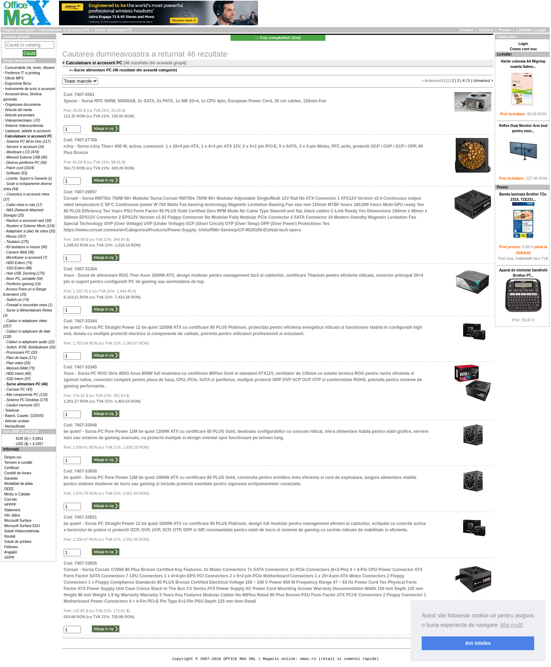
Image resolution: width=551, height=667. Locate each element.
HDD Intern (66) (18, 374)
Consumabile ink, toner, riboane (30, 68)
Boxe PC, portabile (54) (24, 279)
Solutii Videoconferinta (21, 531)
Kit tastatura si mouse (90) (26, 247)
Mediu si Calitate (17, 494)
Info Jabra (12, 515)
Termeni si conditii (18, 462)
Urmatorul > (483, 80)
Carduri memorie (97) (23, 405)
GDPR (9, 557)
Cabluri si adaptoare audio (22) (30, 342)
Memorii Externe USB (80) (26, 157)
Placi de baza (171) (21, 358)
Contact (466, 30)
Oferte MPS (14, 78)
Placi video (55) (18, 363)
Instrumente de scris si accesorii (30, 89)
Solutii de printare (18, 542)
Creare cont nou (523, 49)
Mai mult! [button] (511, 625)
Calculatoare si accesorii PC (64, 30)
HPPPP (10, 505)
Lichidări (524, 30)
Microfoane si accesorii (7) (26, 257)
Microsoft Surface (18, 520)
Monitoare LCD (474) (22, 152)
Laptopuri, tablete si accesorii (28, 131)
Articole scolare (17, 421)
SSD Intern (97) (18, 379)
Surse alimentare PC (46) (27, 384)
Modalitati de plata (18, 484)
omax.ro (308, 658)
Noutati (9, 536)
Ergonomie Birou (18, 83)
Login (541, 30)
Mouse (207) (16, 236)
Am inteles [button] (478, 643)
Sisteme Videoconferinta (24, 126)
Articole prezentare (20, 115)
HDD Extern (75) (19, 263)
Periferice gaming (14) (23, 284)
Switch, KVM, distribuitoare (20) (31, 347)
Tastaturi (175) (17, 242)
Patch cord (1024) (20, 168)
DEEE (9, 489)
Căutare (486, 30)
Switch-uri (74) (17, 300)
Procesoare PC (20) (21, 352)
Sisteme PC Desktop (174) (27, 400)
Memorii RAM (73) (20, 368)
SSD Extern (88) (19, 268)
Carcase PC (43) (19, 389)
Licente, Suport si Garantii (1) (29, 178)
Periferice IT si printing (22, 73)
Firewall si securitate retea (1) (29, 305)
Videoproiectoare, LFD (22, 120)
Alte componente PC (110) (27, 395)
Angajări (10, 552)
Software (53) (16, 173)
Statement (12, 510)
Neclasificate (15, 426)
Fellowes (11, 547)
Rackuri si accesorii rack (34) (28, 221)
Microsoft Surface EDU (22, 526)
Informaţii (11, 449)
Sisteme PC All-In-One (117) (28, 141)
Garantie (11, 478)
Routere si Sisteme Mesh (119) (30, 226)
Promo (505, 30)
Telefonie (12, 410)
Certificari (11, 468)
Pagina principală (18, 30)
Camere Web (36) (20, 252)
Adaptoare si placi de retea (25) (31, 231)
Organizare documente (23, 105)
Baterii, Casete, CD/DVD (24, 416)
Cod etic (10, 499)
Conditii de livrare (17, 473)
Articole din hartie (18, 110)
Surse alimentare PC (113, 30)
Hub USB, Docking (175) (25, 273)
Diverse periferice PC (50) (26, 163)
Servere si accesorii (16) (25, 147)
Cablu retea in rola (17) (24, 205)
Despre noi (12, 457)
